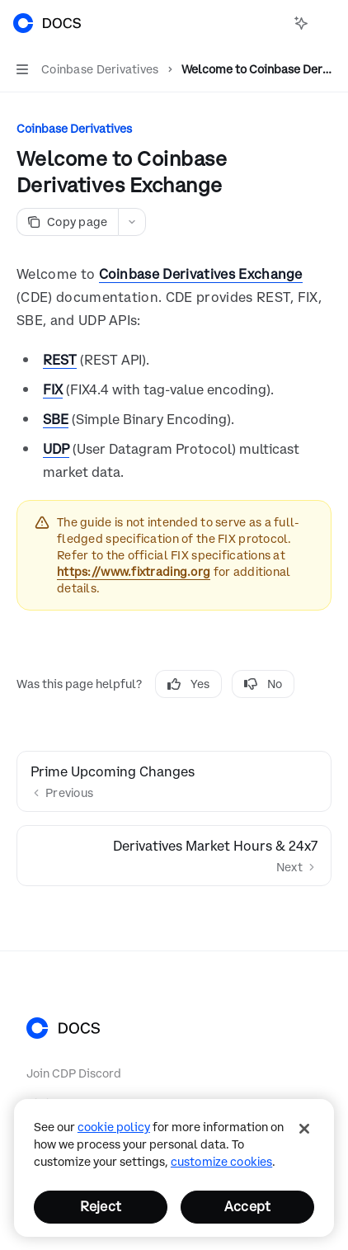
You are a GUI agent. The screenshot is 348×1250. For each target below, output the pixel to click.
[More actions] (326, 23)
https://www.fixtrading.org (133, 571)
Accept (247, 1206)
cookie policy (114, 1127)
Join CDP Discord (73, 1073)
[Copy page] (67, 222)
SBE (55, 419)
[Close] (304, 1129)
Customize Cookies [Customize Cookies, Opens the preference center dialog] (221, 1161)
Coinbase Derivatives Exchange (201, 274)
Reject (100, 1206)
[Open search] (270, 23)
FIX (53, 389)
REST (60, 359)
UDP (56, 449)
